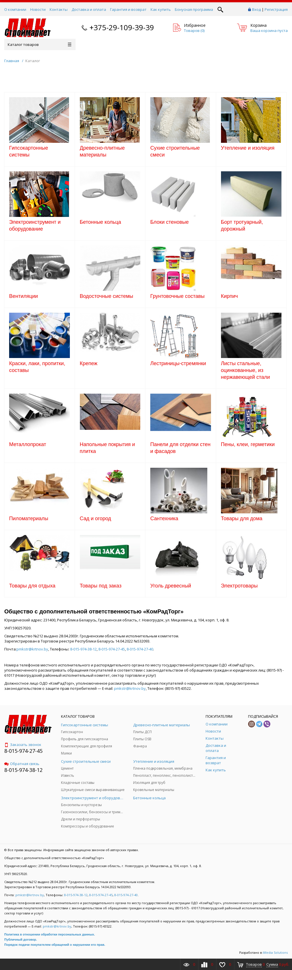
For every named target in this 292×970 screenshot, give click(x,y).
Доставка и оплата (89, 9)
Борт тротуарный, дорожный (242, 225)
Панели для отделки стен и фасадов (180, 448)
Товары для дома (242, 518)
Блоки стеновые (169, 222)
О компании (15, 9)
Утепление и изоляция (248, 148)
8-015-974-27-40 (140, 649)
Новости (38, 9)
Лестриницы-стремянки (178, 363)
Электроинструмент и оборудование (35, 225)
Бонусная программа (194, 9)
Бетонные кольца (100, 222)
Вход (256, 9)
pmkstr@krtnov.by (32, 649)
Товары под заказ (100, 586)
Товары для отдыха (32, 586)
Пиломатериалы (28, 518)
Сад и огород (95, 518)
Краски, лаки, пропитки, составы (37, 367)
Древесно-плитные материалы (102, 151)
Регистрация (276, 9)
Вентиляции (23, 296)
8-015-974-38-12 (83, 649)
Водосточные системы (106, 296)
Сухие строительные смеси (175, 151)
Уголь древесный (170, 586)
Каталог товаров (39, 44)
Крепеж (89, 363)
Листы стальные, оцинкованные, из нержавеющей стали (245, 370)
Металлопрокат (27, 444)
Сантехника (164, 518)
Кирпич (229, 296)
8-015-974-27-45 (111, 649)
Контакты (59, 9)
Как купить (161, 9)
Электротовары (239, 586)
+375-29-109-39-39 (122, 27)
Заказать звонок (22, 744)
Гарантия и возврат (128, 9)
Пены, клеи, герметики (248, 444)
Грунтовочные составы (177, 296)
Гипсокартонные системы (28, 151)
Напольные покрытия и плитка (107, 448)
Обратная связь (21, 763)
